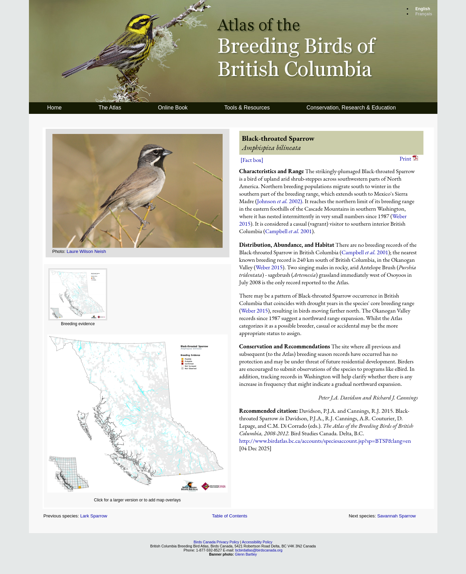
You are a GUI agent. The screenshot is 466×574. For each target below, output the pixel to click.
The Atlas (109, 107)
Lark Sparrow (93, 515)
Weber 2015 (269, 267)
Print (409, 158)
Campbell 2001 (288, 231)
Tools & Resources (247, 107)
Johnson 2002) (279, 201)
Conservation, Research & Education (351, 107)
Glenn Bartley (246, 554)
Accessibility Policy (257, 542)
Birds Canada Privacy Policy (216, 542)
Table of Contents (229, 515)
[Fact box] (252, 160)
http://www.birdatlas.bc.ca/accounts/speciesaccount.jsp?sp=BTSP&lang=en (325, 440)
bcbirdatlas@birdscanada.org (259, 550)
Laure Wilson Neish (86, 251)
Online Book (173, 107)
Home (54, 107)
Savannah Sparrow (396, 515)
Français (423, 14)
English (422, 8)
